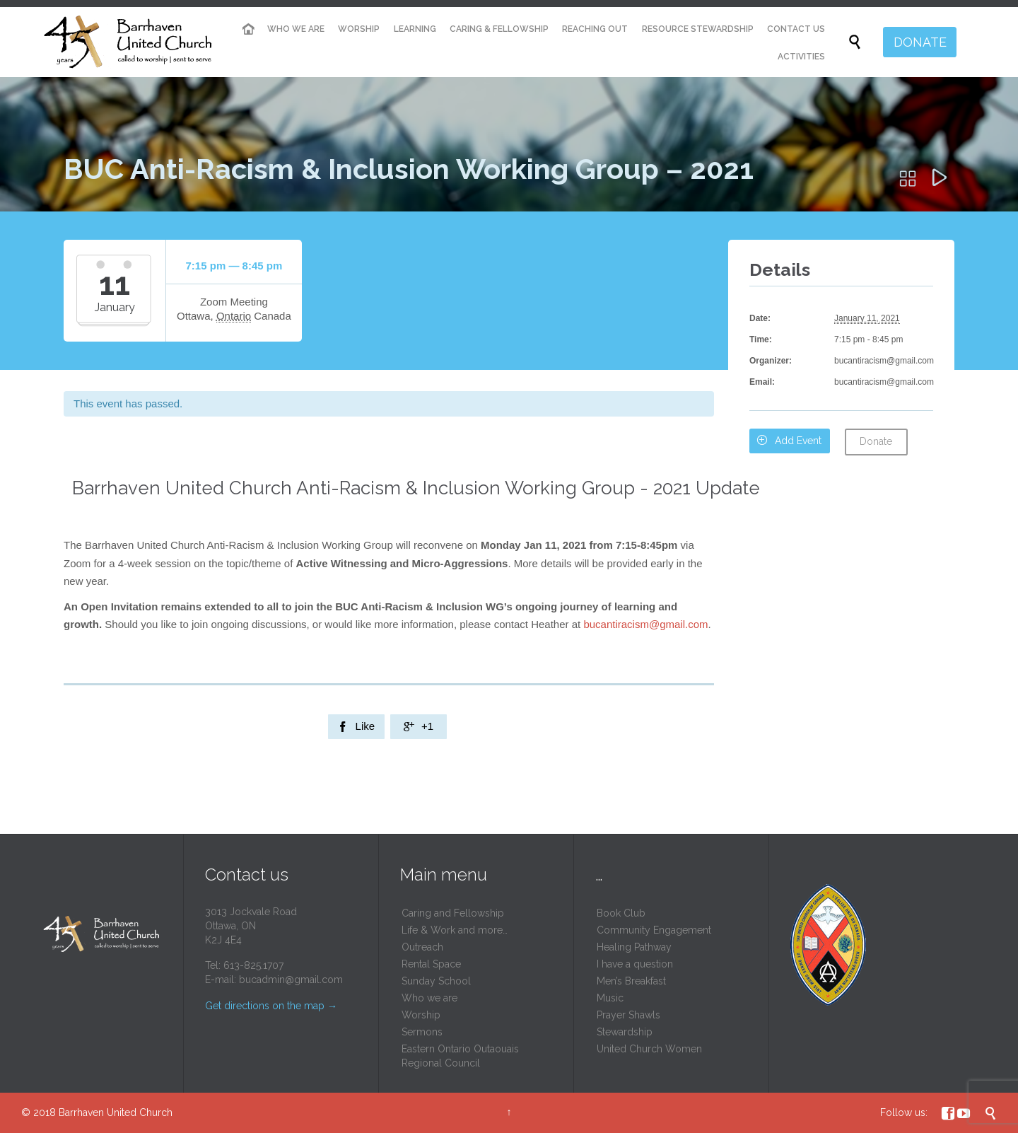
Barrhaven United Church (115, 1112)
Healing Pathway (634, 947)
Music (610, 998)
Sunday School (436, 981)
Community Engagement (654, 930)
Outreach (422, 947)
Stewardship (625, 1032)
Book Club (621, 913)
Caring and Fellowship (453, 913)
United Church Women (649, 1048)
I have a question (635, 964)
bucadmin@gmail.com (291, 979)
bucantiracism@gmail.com (645, 624)
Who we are (429, 998)
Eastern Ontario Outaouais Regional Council (460, 1056)
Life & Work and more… (455, 930)
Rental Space (431, 964)
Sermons (422, 1032)
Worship (421, 1015)
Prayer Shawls (628, 1015)
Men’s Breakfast (631, 981)
